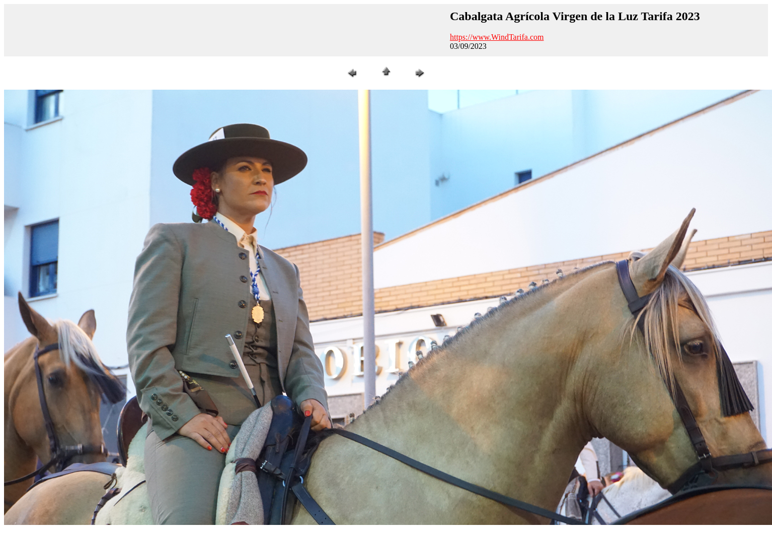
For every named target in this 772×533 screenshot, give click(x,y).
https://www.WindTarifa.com (497, 37)
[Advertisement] (225, 30)
